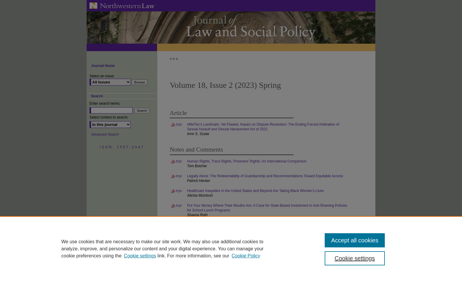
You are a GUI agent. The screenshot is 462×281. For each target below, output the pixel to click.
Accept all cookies (354, 240)
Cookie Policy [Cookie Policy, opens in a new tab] (246, 255)
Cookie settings (140, 255)
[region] (231, 248)
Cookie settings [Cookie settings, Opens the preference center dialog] (355, 258)
